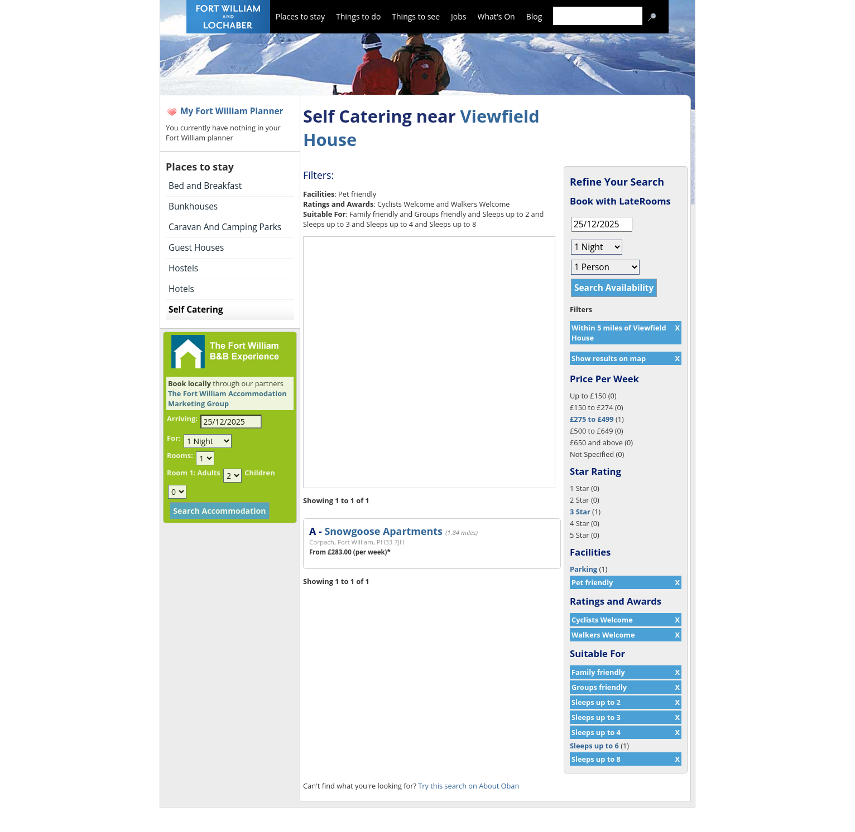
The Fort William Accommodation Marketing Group (227, 398)
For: (173, 438)
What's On (496, 16)
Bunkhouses (193, 206)
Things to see (416, 16)
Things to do (358, 16)
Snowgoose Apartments (383, 531)
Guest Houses (196, 248)
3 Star (580, 512)
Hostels (183, 268)
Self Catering (196, 309)
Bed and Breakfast (205, 186)
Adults (208, 473)
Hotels (181, 289)
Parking (583, 569)
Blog (534, 16)
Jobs (458, 16)
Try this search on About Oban (468, 786)
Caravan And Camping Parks (225, 227)
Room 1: (181, 473)
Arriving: (182, 418)
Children (259, 473)
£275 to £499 (592, 419)
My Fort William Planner (232, 111)
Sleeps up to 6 (594, 746)
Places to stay (300, 16)
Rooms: (180, 455)
